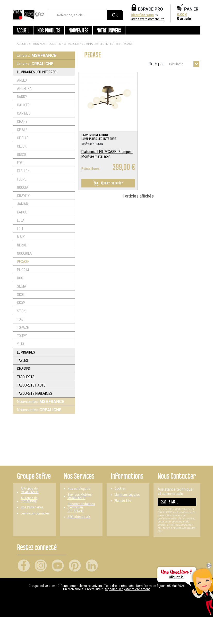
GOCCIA (22, 187)
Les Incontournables (35, 513)
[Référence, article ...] (77, 15)
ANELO (22, 80)
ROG (20, 278)
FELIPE (22, 179)
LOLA (20, 220)
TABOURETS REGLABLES (34, 393)
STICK (21, 311)
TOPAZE (23, 327)
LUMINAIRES (26, 352)
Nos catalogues (78, 489)
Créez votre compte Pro (147, 19)
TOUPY (22, 336)
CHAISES (23, 369)
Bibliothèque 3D (78, 517)
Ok (115, 15)
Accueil (23, 30)
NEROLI (22, 245)
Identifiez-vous (142, 15)
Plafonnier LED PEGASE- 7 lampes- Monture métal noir (107, 154)
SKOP (21, 303)
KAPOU (22, 212)
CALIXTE (23, 105)
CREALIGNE (71, 44)
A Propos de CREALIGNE (29, 499)
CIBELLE (22, 138)
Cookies (120, 488)
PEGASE (127, 44)
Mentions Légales (127, 494)
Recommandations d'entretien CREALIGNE (81, 507)
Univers (36, 55)
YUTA (20, 344)
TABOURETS (26, 377)
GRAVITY (23, 196)
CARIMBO (24, 113)
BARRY (22, 97)
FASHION (23, 171)
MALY (21, 237)
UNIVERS (95, 135)
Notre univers (109, 30)
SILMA (21, 286)
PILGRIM (23, 270)
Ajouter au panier (107, 183)
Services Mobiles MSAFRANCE (79, 496)
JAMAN (22, 204)
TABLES (22, 360)
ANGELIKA (24, 89)
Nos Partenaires (32, 507)
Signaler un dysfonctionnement (127, 589)
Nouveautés (40, 401)
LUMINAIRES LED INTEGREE (100, 44)
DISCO (21, 154)
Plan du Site (122, 500)
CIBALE (22, 130)
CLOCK (22, 146)
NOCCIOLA (24, 253)
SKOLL (21, 295)
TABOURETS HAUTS (31, 385)
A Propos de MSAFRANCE (30, 490)
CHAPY (22, 121)
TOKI (20, 319)
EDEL (20, 163)
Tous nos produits (46, 44)
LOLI (20, 229)
